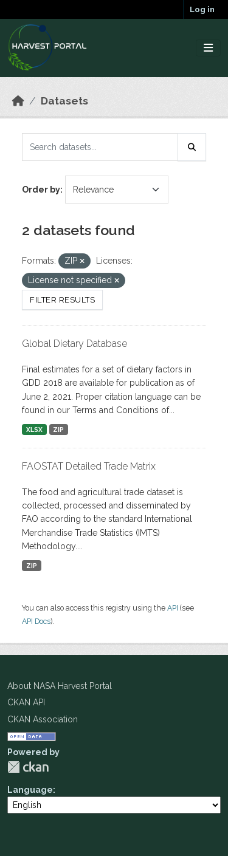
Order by (41, 189)
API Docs (36, 621)
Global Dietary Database (74, 343)
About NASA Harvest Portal (59, 686)
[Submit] (192, 147)
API (172, 607)
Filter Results (62, 299)
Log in (202, 9)
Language (30, 790)
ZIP (58, 429)
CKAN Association (42, 719)
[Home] (18, 101)
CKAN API (26, 702)
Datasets (64, 101)
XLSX (34, 429)
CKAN (28, 767)
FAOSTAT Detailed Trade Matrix (89, 466)
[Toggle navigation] (208, 48)
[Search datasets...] (100, 147)
